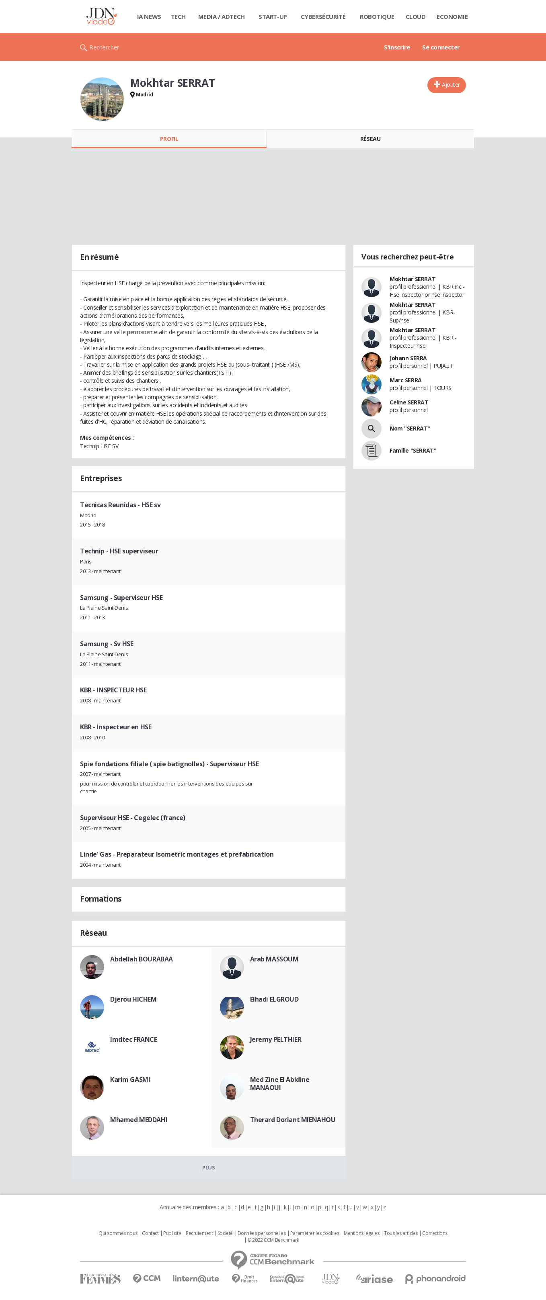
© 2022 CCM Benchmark (273, 1240)
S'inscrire (397, 47)
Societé (225, 1233)
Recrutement (199, 1233)
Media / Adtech (221, 16)
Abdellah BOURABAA (141, 959)
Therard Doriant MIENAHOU (293, 1119)
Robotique (377, 16)
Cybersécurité (323, 16)
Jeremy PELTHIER (276, 1039)
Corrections (434, 1233)
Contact (150, 1233)
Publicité (172, 1233)
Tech (178, 16)
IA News (149, 16)
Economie (452, 16)
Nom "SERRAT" (410, 428)
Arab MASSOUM (274, 959)
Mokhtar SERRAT (412, 279)
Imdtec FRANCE (133, 1039)
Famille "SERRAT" (413, 450)
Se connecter (441, 47)
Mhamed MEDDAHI (138, 1119)
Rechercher (104, 47)
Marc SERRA (406, 380)
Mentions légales (361, 1233)
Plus (208, 1167)
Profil (169, 139)
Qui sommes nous (118, 1233)
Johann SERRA (408, 358)
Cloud (416, 16)
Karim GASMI (130, 1079)
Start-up (273, 16)
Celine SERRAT (409, 402)
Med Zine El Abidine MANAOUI (280, 1083)
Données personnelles (262, 1233)
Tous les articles (401, 1233)
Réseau (370, 139)
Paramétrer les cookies (314, 1233)
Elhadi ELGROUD (274, 999)
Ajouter (451, 84)
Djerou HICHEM (133, 999)
